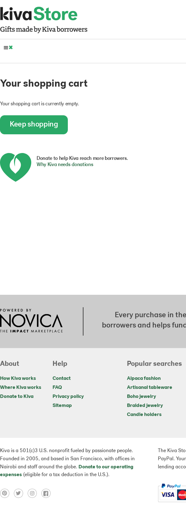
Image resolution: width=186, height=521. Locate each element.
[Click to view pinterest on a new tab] (7, 493)
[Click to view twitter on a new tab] (21, 493)
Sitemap (62, 405)
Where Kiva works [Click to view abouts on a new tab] (20, 387)
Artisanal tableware (149, 387)
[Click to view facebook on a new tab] (47, 493)
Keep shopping (34, 124)
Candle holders (144, 414)
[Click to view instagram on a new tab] (34, 493)
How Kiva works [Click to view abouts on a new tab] (18, 378)
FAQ (57, 387)
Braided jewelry (145, 405)
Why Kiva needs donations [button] (65, 164)
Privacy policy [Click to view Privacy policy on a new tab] (68, 396)
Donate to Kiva (16, 396)
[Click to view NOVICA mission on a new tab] (31, 321)
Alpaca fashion (144, 378)
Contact (62, 378)
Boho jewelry (141, 396)
